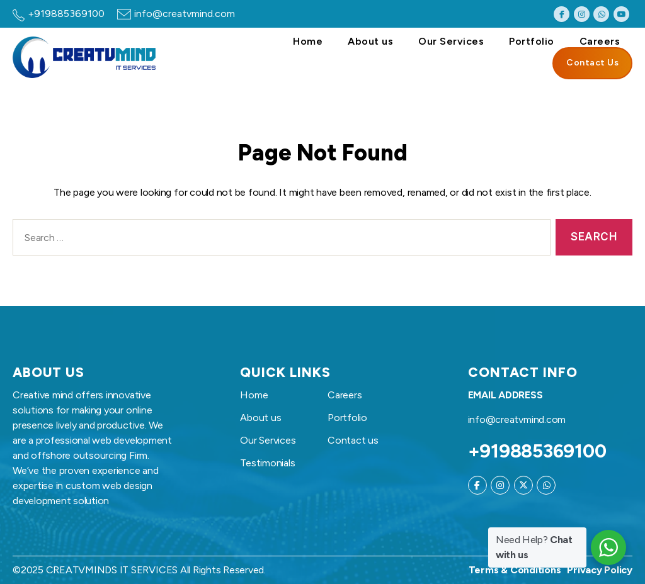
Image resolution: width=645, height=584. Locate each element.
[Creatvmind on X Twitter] (523, 485)
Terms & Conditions (515, 570)
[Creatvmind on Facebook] (561, 14)
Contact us (353, 440)
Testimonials (267, 463)
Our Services (451, 41)
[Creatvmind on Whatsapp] (601, 14)
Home (307, 41)
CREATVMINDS (81, 570)
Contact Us (592, 62)
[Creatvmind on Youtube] (621, 14)
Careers (599, 41)
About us (370, 41)
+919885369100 (66, 14)
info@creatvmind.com (184, 14)
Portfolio (531, 41)
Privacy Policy (599, 570)
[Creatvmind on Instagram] (582, 14)
